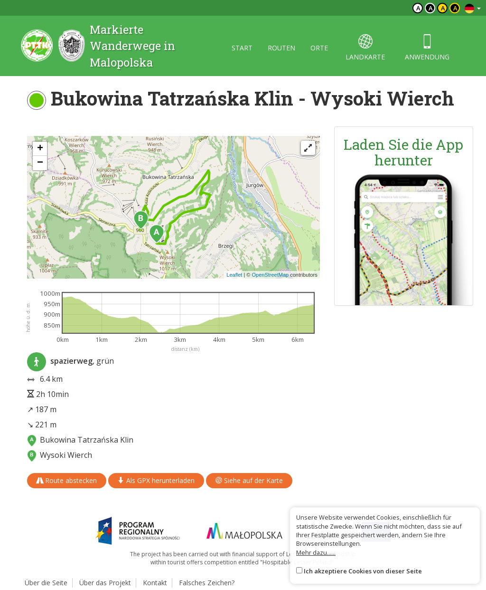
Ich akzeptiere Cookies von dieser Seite (363, 571)
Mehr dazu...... (316, 552)
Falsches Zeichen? (206, 582)
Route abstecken (67, 480)
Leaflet (234, 275)
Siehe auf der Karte (249, 480)
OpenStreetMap (270, 275)
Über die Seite (46, 582)
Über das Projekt (105, 582)
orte (319, 47)
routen (281, 47)
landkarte (365, 47)
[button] (156, 233)
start (242, 47)
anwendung (427, 47)
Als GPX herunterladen (156, 480)
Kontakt (155, 582)
